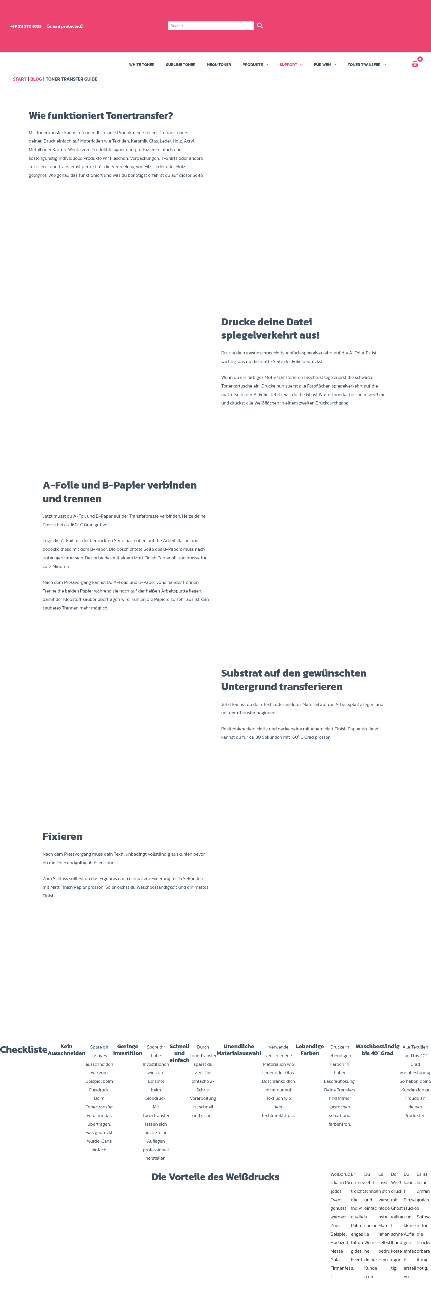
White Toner (141, 65)
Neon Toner (219, 65)
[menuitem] (394, 26)
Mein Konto (397, 65)
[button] (216, 26)
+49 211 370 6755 (25, 26)
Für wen (325, 65)
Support (291, 65)
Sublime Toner (181, 65)
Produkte (255, 65)
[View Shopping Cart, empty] (415, 64)
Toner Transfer (367, 65)
